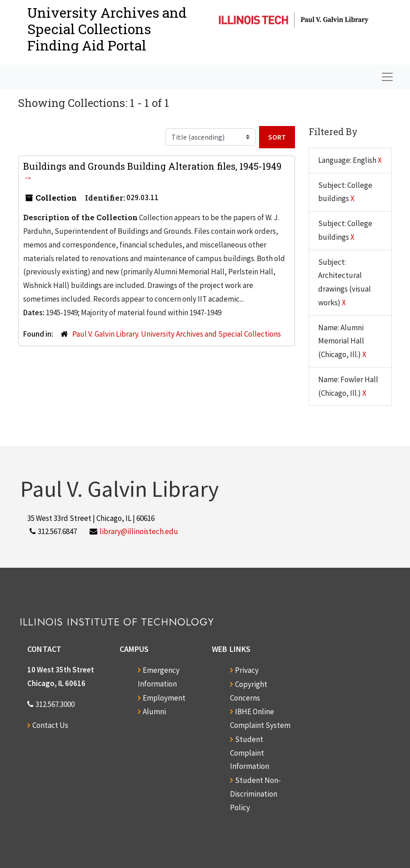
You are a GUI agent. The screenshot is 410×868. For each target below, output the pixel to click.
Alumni (154, 712)
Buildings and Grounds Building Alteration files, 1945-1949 (152, 166)
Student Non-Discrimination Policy (255, 793)
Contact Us (50, 725)
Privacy (247, 670)
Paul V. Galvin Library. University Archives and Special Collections (176, 334)
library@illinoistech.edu (139, 531)
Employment (164, 698)
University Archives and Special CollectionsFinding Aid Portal (107, 29)
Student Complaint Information (249, 753)
